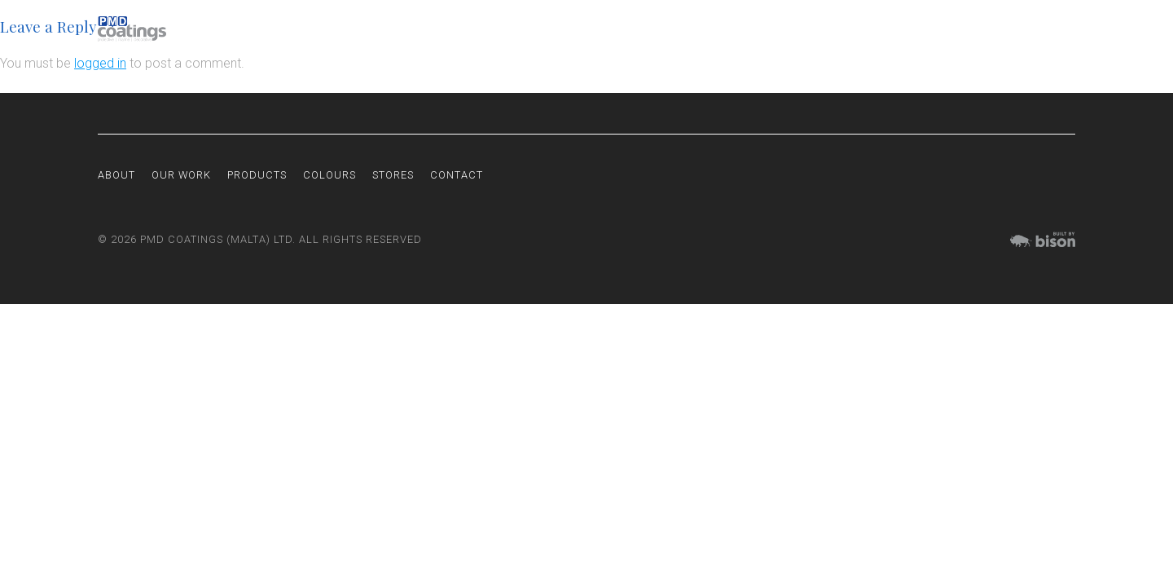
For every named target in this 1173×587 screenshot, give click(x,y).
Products (863, 29)
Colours (931, 29)
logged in (100, 63)
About (731, 29)
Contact (1050, 29)
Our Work (791, 29)
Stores (991, 29)
